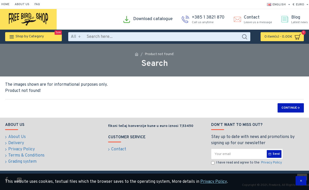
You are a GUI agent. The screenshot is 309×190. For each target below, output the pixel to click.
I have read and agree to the (247, 163)
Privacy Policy (213, 181)
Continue (289, 108)
